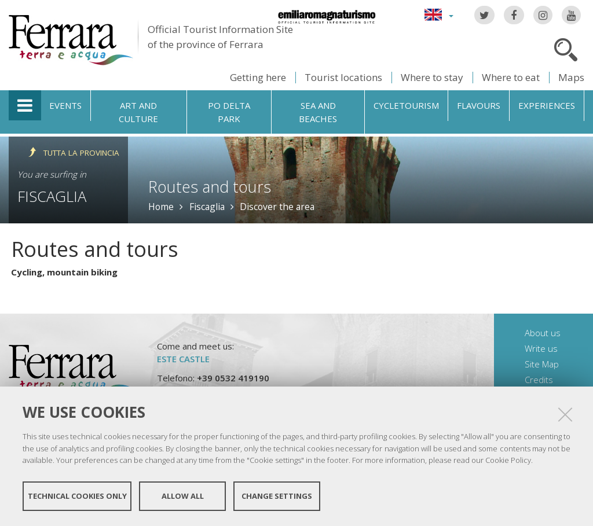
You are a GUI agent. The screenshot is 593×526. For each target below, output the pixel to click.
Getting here (258, 77)
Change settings (276, 496)
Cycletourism (406, 105)
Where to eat (511, 77)
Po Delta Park (229, 112)
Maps (571, 77)
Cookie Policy (508, 460)
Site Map (542, 364)
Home (161, 206)
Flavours (478, 105)
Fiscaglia (51, 196)
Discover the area (277, 206)
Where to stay (432, 77)
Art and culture (138, 112)
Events (65, 105)
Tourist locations (343, 77)
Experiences (546, 105)
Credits (539, 379)
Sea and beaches (318, 112)
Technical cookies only (77, 496)
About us (543, 333)
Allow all (183, 496)
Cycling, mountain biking (64, 272)
